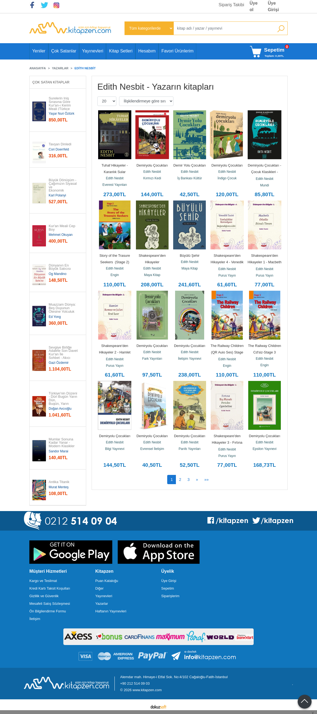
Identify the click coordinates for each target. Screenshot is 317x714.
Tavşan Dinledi (60, 144)
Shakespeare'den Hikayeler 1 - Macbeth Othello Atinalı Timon (265, 262)
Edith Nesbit (115, 178)
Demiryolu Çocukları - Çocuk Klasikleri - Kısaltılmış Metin (265, 171)
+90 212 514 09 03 (135, 683)
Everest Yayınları (114, 185)
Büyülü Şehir (190, 255)
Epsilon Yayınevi (264, 449)
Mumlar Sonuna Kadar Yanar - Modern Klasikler (61, 443)
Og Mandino (57, 274)
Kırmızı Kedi (152, 178)
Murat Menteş (59, 487)
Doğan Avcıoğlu (60, 409)
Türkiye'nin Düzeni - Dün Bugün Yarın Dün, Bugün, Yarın (63, 399)
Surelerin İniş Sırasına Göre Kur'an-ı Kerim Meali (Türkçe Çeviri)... (60, 105)
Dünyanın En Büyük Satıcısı (60, 267)
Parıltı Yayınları (190, 449)
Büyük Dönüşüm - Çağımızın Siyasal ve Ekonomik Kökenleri (63, 187)
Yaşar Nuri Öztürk (61, 113)
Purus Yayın (227, 275)
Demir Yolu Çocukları (189, 165)
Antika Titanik (59, 482)
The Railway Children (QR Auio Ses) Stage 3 (227, 352)
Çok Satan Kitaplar (51, 82)
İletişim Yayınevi (189, 359)
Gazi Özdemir (59, 363)
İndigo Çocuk (227, 178)
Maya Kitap (152, 275)
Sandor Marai (58, 451)
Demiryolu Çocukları (152, 165)
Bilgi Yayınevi (114, 449)
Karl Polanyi (57, 195)
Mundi (264, 185)
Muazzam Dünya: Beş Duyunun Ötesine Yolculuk (63, 308)
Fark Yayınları (152, 359)
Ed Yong (55, 317)
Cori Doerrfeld (59, 149)
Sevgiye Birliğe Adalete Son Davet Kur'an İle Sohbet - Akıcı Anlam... (64, 354)
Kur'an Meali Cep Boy (62, 227)
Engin (115, 275)
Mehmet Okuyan (61, 235)
